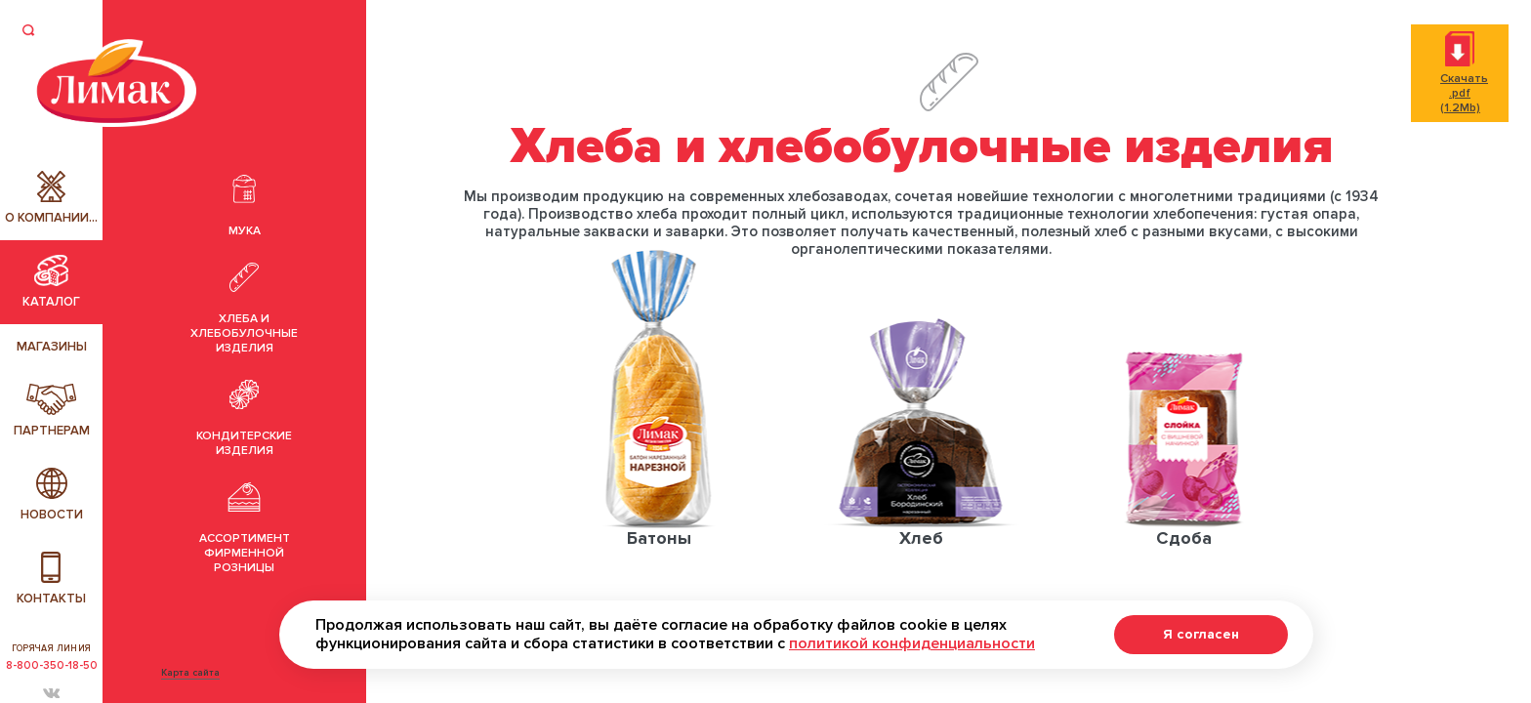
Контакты (51, 579)
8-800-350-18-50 (52, 665)
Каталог (51, 282)
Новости (52, 495)
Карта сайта (190, 673)
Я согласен (1201, 634)
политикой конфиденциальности (912, 643)
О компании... (51, 198)
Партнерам (52, 411)
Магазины (52, 346)
